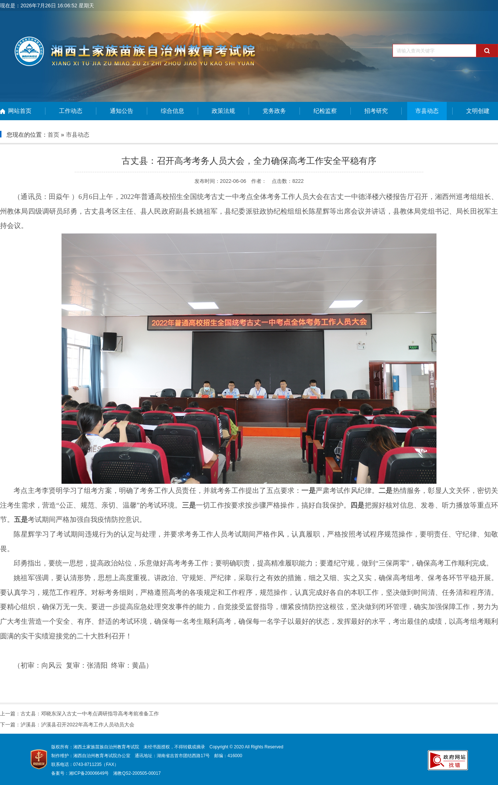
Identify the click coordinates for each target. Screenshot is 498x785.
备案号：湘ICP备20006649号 (80, 773)
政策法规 (223, 111)
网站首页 (19, 111)
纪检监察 (325, 111)
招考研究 (376, 111)
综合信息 (172, 111)
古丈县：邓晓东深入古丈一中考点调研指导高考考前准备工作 (90, 713)
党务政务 (274, 111)
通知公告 (121, 111)
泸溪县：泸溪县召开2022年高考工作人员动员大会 (77, 724)
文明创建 (478, 111)
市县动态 (427, 111)
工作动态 (70, 111)
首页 (53, 135)
